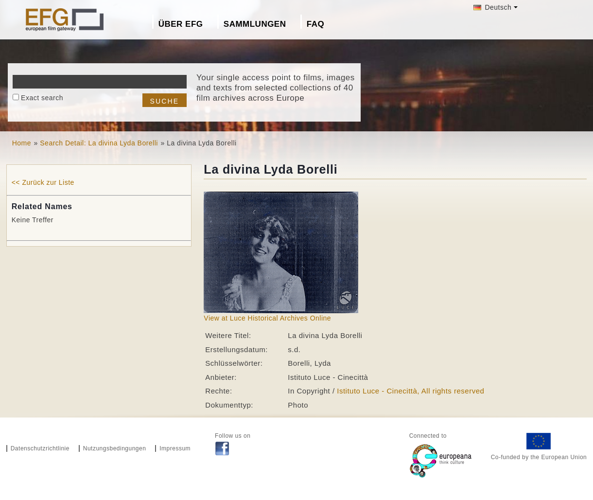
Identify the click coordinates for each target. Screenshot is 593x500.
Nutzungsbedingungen (114, 448)
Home (21, 143)
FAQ (315, 24)
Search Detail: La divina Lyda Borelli (99, 143)
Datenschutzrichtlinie (40, 448)
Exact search (42, 98)
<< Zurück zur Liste (43, 182)
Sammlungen (255, 24)
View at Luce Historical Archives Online (267, 318)
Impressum (175, 448)
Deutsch (492, 7)
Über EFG (180, 24)
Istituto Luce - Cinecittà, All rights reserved (410, 391)
